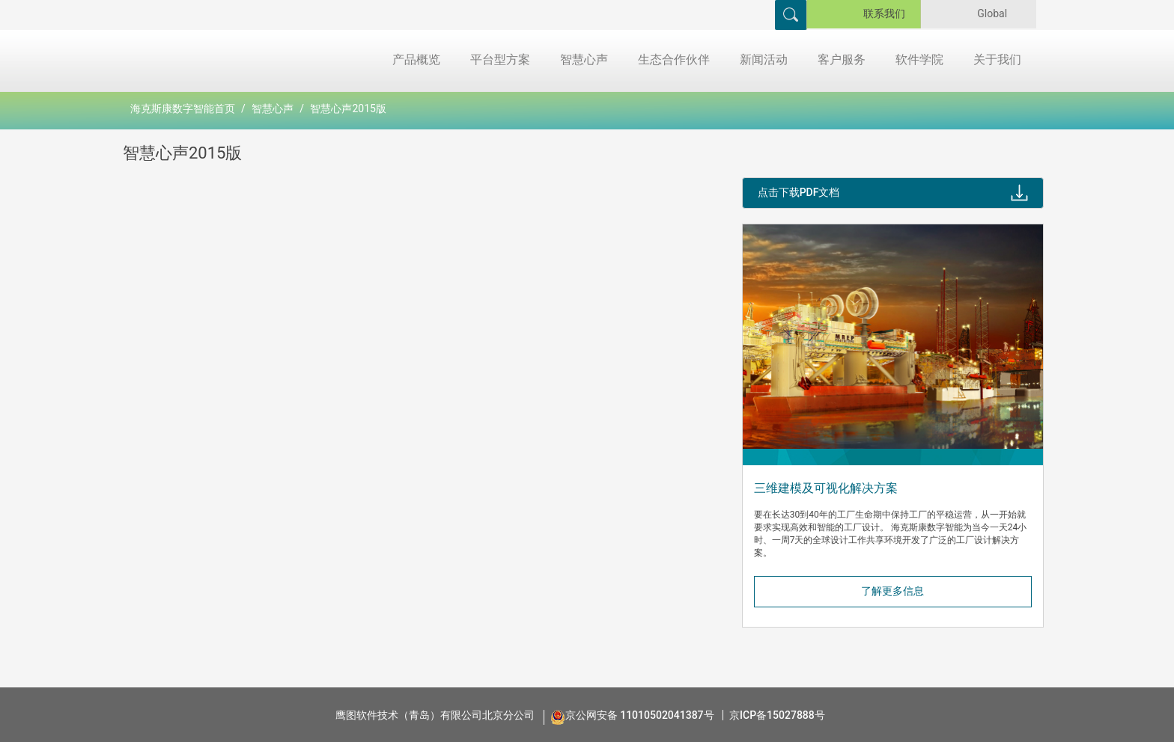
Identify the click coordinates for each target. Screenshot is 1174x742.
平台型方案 (500, 59)
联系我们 (884, 13)
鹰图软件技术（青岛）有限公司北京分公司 (435, 715)
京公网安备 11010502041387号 (639, 715)
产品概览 (416, 59)
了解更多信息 (892, 591)
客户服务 (842, 59)
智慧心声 (584, 59)
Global (997, 13)
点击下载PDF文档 (799, 192)
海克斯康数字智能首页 (182, 108)
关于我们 (997, 59)
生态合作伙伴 (674, 59)
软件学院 (919, 59)
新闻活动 (764, 59)
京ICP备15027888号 (777, 715)
